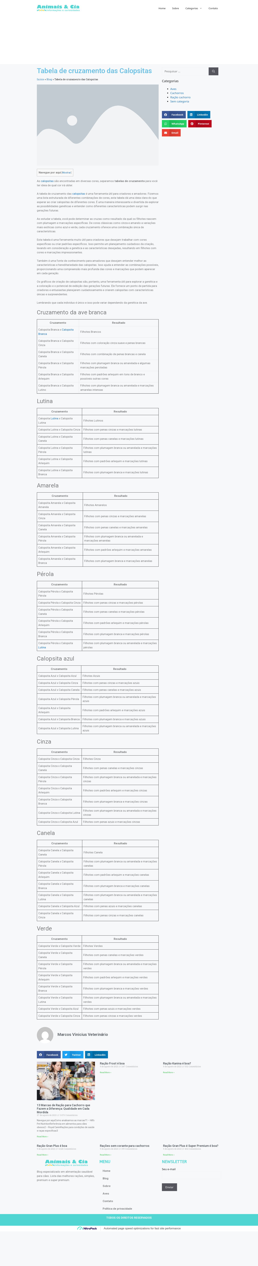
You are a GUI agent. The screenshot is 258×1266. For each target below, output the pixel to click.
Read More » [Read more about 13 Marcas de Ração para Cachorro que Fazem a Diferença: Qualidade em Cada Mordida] (42, 1136)
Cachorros (177, 93)
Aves (173, 89)
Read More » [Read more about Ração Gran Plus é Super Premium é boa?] (168, 1155)
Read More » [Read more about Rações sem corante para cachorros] (105, 1155)
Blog (49, 79)
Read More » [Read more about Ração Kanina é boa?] (168, 1072)
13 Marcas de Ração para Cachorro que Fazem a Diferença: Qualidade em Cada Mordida (63, 1108)
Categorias (195, 8)
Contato (213, 8)
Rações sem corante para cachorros (124, 1145)
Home (162, 8)
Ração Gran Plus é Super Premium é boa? (190, 1145)
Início (40, 79)
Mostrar (66, 172)
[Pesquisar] (213, 71)
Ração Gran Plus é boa (52, 1145)
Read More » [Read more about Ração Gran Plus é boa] (42, 1155)
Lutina (54, 418)
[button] (49, 1054)
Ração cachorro (180, 97)
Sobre (175, 8)
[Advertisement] (129, 41)
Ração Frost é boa (112, 1063)
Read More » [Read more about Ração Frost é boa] (105, 1072)
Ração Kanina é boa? (177, 1063)
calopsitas (47, 181)
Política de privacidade (117, 1208)
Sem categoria (179, 101)
